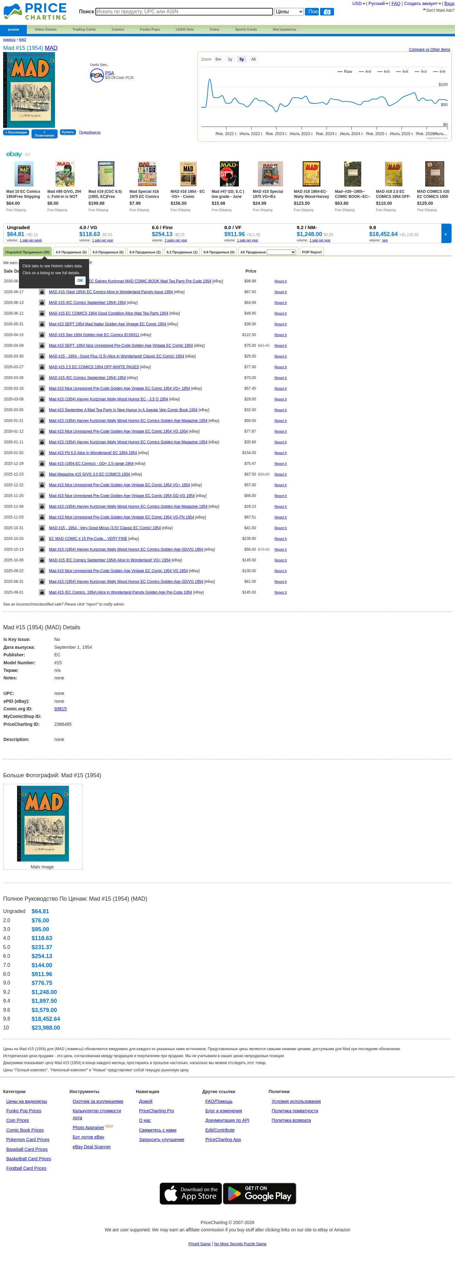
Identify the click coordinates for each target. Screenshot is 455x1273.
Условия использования (296, 1101)
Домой (146, 1101)
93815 (60, 708)
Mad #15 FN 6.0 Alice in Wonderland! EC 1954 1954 (93, 453)
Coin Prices (17, 1120)
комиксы (9, 39)
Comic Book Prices (25, 1130)
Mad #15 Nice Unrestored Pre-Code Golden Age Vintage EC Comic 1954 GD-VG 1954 (122, 496)
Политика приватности (295, 1110)
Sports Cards (246, 29)
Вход (449, 3)
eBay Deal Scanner (92, 1146)
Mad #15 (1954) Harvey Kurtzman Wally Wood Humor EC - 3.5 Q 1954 (108, 399)
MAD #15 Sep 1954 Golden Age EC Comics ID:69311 (94, 335)
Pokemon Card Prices (27, 1139)
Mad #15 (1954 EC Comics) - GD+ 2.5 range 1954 (91, 463)
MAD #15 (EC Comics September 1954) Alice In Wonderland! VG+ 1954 (109, 560)
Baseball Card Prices (27, 1149)
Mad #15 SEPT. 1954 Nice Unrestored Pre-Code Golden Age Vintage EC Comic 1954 (121, 345)
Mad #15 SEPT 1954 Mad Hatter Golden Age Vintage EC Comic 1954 (107, 324)
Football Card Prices (26, 1168)
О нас (145, 1120)
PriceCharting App (223, 1139)
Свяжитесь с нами (157, 1130)
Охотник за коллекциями (98, 1101)
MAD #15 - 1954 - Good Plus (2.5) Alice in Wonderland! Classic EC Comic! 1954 (116, 356)
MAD (22, 39)
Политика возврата (291, 1120)
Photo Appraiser (88, 1127)
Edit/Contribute (220, 1130)
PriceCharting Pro (156, 1110)
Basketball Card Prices (28, 1158)
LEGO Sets (185, 29)
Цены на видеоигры (26, 1101)
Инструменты (284, 29)
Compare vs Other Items (429, 49)
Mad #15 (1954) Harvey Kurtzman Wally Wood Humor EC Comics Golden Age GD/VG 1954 (126, 549)
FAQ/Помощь (219, 1101)
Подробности (89, 132)
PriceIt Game (200, 1244)
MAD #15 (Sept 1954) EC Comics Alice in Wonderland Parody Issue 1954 (111, 292)
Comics (118, 29)
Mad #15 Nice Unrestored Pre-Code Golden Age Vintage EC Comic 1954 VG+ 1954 (119, 388)
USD (357, 3)
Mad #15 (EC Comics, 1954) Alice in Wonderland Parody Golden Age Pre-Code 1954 (120, 592)
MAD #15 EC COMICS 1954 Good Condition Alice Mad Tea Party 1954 (108, 313)
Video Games (46, 29)
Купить (68, 132)
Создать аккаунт (421, 3)
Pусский (376, 3)
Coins (215, 29)
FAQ (395, 3)
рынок (13, 29)
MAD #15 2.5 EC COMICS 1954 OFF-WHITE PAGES (94, 367)
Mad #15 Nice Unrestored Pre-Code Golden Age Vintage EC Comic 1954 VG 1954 (118, 431)
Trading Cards (84, 29)
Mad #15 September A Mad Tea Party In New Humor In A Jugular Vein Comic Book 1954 (123, 410)
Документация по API (227, 1120)
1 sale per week (31, 240)
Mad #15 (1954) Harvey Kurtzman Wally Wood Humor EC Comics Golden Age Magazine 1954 (128, 420)
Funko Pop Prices (23, 1110)
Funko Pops (150, 29)
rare (385, 240)
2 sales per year (176, 240)
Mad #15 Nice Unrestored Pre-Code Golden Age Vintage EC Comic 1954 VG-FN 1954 (121, 517)
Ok (80, 280)
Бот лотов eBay (88, 1137)
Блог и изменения (223, 1110)
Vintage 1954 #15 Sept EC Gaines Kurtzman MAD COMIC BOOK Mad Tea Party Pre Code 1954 (130, 281)
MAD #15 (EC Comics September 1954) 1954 (87, 302)
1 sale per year (102, 240)
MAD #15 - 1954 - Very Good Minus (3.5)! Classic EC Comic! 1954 (105, 528)
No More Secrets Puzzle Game (240, 1244)
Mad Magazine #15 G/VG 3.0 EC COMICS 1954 (89, 474)
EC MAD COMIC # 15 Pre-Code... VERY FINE (88, 538)
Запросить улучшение (161, 1139)
